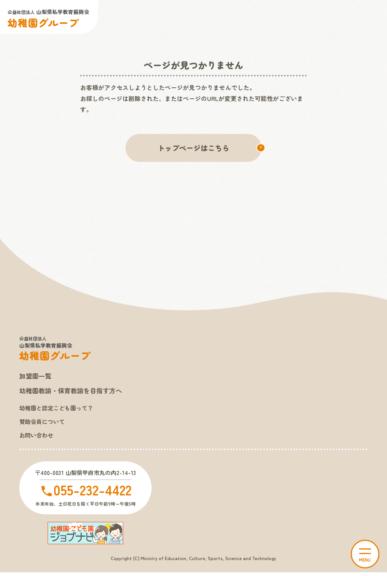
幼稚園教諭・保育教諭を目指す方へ (73, 392)
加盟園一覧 (36, 377)
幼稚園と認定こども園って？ (58, 409)
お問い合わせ (37, 437)
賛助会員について (43, 424)
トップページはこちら (193, 148)
